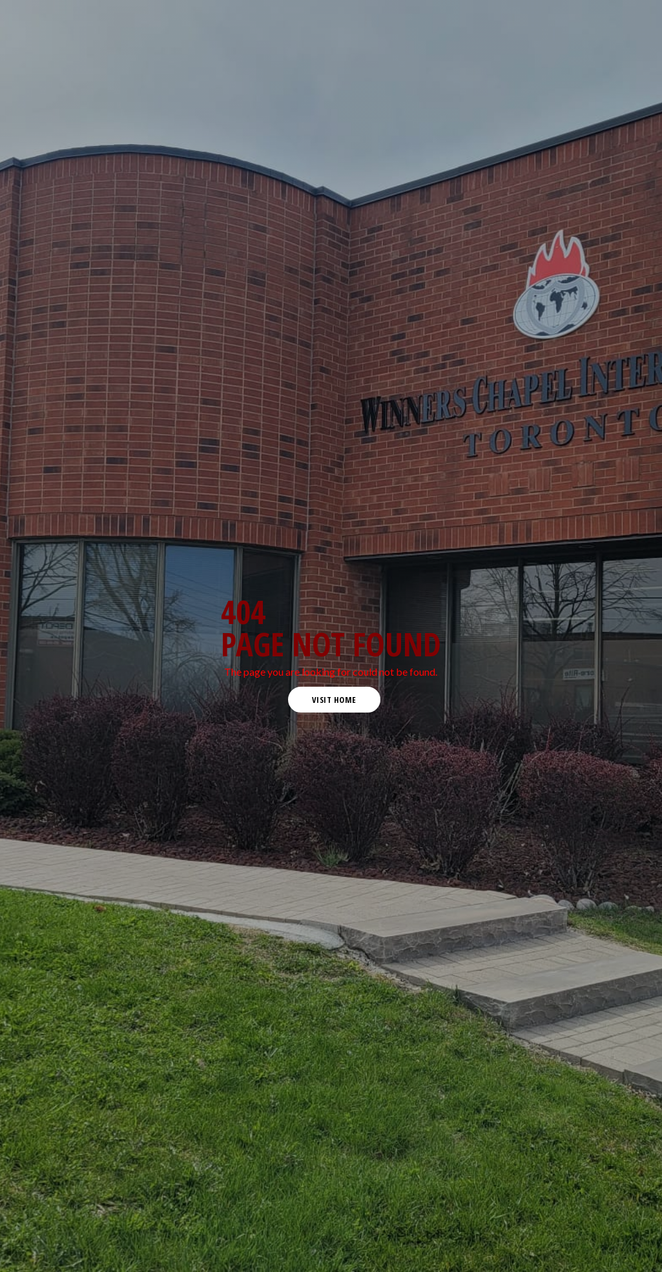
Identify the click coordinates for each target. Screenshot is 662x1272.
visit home (334, 699)
